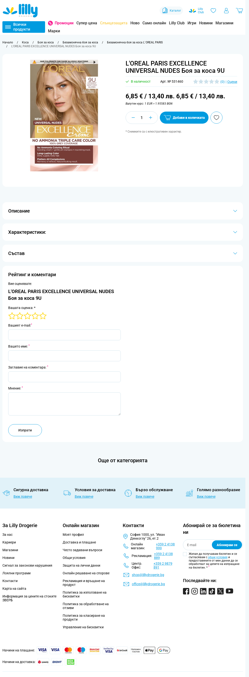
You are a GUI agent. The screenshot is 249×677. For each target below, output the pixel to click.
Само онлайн (154, 23)
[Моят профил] (226, 10)
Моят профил (73, 534)
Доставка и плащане (79, 542)
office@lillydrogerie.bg (148, 584)
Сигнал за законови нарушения (27, 565)
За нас (7, 534)
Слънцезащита (114, 23)
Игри (192, 23)
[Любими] (213, 10)
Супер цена (86, 23)
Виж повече (22, 496)
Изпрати (25, 430)
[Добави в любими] (216, 118)
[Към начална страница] (7, 42)
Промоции (64, 23)
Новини (206, 23)
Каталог (171, 10)
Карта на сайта (14, 588)
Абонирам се (227, 545)
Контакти (10, 581)
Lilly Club (177, 23)
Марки (54, 31)
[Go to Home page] (20, 10)
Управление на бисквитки (83, 627)
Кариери (9, 542)
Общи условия (74, 558)
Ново (135, 23)
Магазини (224, 23)
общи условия (218, 557)
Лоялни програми (16, 573)
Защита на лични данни (81, 565)
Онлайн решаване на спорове (86, 573)
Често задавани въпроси (82, 550)
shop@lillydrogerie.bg (148, 575)
